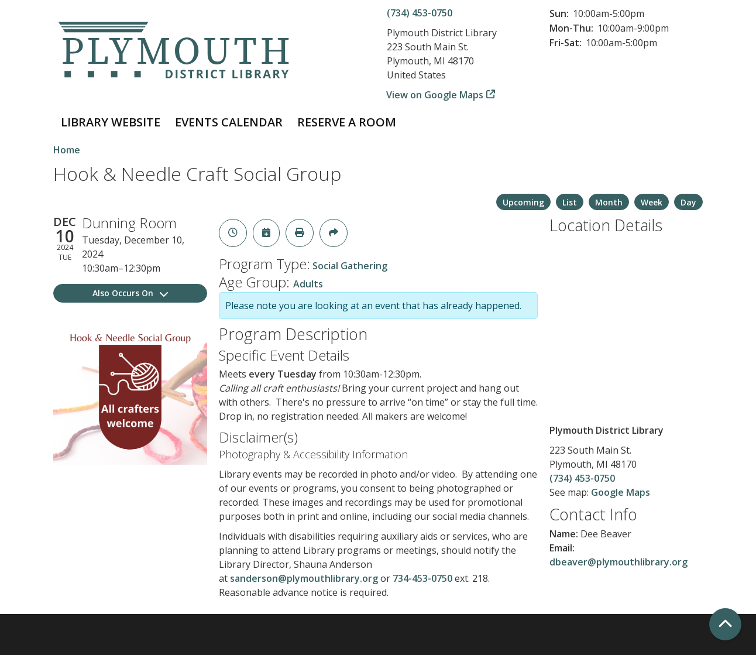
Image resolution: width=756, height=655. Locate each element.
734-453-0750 (422, 578)
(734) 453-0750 (419, 12)
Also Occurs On (130, 293)
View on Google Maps (435, 94)
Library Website (110, 122)
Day (688, 202)
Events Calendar (229, 122)
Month (609, 202)
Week (651, 202)
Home (66, 149)
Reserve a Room (346, 122)
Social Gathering (349, 265)
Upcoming (523, 202)
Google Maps (620, 492)
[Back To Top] (725, 624)
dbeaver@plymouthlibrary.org (618, 561)
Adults (308, 283)
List (569, 202)
